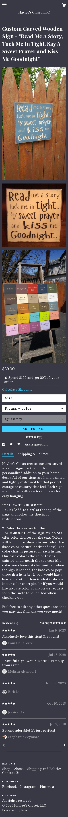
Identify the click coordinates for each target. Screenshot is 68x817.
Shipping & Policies (33, 454)
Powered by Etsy (15, 810)
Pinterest (47, 786)
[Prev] (3, 746)
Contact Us (10, 773)
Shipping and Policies (44, 769)
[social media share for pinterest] (19, 444)
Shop (6, 769)
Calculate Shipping (17, 389)
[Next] (64, 745)
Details (8, 454)
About (19, 769)
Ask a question (36, 444)
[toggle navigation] (4, 4)
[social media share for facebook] (4, 444)
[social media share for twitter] (12, 444)
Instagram (28, 786)
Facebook (10, 786)
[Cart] (64, 5)
